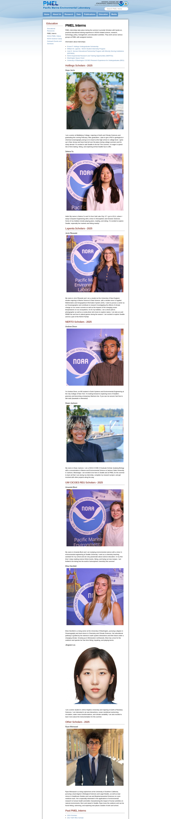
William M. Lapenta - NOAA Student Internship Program (86, 49)
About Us (57, 14)
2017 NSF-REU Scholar (75, 818)
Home (46, 14)
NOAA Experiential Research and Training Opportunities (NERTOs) (90, 56)
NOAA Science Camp (54, 39)
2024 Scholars (72, 815)
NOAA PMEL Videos (54, 36)
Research (69, 14)
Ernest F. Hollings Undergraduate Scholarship (82, 46)
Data (78, 14)
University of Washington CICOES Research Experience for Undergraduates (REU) (95, 60)
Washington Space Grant (75, 58)
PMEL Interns (51, 33)
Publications (89, 14)
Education (103, 14)
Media (114, 14)
